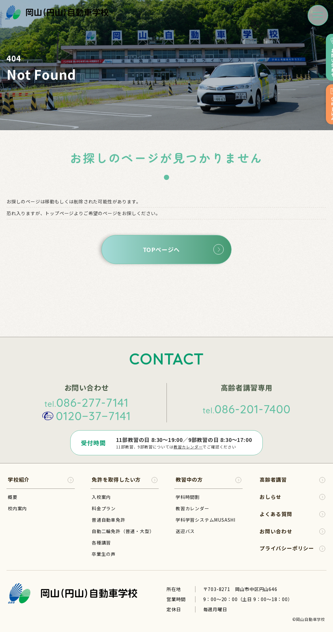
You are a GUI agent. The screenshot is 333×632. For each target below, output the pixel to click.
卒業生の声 (104, 553)
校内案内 (17, 508)
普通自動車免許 (109, 519)
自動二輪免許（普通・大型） (123, 531)
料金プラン (104, 508)
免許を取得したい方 (124, 479)
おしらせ (292, 496)
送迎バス (185, 531)
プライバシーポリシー (292, 548)
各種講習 (101, 542)
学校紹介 (40, 479)
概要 (13, 496)
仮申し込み (325, 105)
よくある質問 (292, 514)
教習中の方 (208, 479)
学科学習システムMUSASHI (205, 519)
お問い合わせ (325, 57)
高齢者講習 (292, 479)
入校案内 (101, 496)
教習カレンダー (188, 446)
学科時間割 (188, 496)
